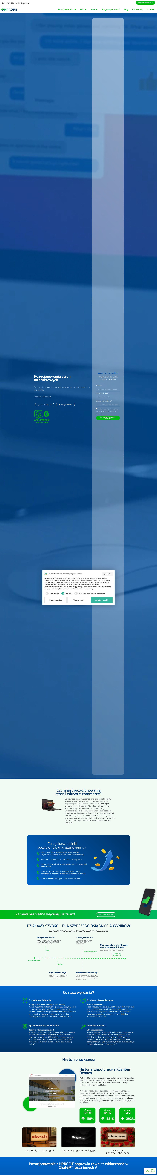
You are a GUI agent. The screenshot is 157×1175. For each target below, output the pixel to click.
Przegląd (107, 574)
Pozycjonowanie (67, 10)
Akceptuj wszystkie (101, 600)
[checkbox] (51, 593)
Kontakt (150, 9)
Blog (126, 9)
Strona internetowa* (104, 401)
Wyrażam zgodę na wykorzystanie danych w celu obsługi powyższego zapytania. (107, 411)
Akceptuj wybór (78, 600)
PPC (83, 10)
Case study (137, 9)
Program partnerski (111, 9)
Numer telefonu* (102, 393)
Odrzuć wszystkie (55, 600)
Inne (94, 10)
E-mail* (99, 386)
